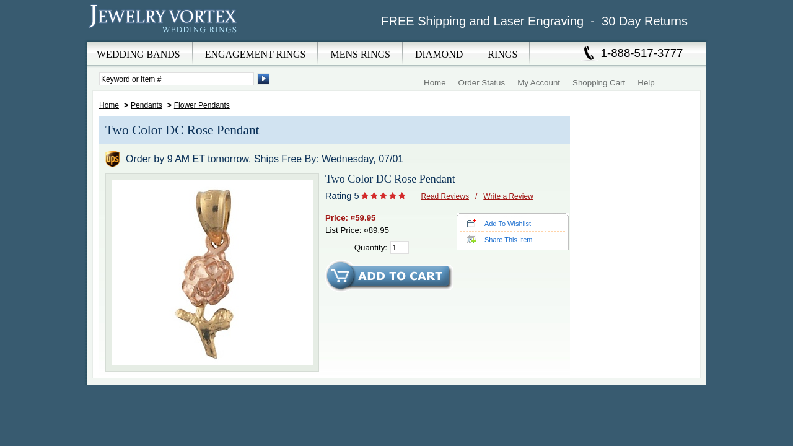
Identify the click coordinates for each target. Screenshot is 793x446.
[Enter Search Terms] (176, 78)
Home (435, 82)
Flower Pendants (202, 105)
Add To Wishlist (507, 223)
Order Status (482, 82)
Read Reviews (445, 196)
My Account (538, 82)
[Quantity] (399, 247)
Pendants (146, 105)
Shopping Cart (598, 82)
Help (645, 82)
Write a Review (508, 196)
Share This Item (508, 239)
